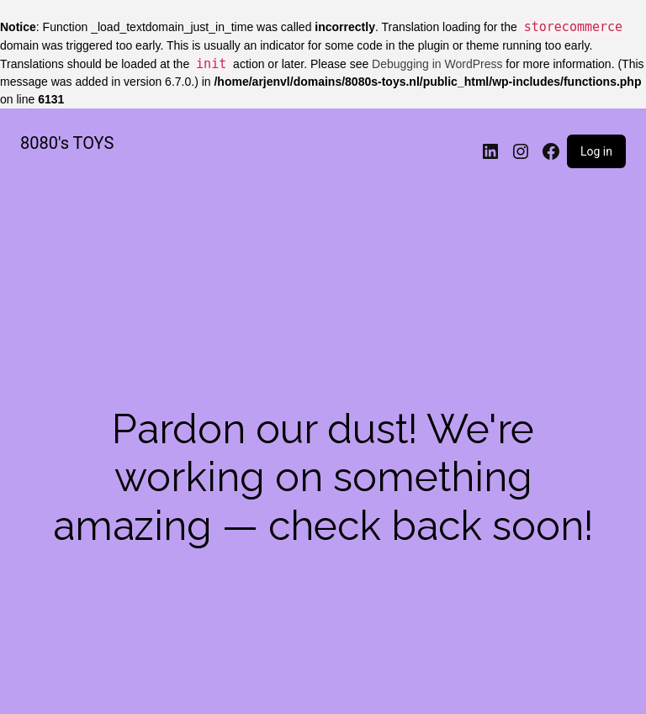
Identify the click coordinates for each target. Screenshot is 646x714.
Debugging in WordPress (437, 64)
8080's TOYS (67, 143)
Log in (596, 151)
